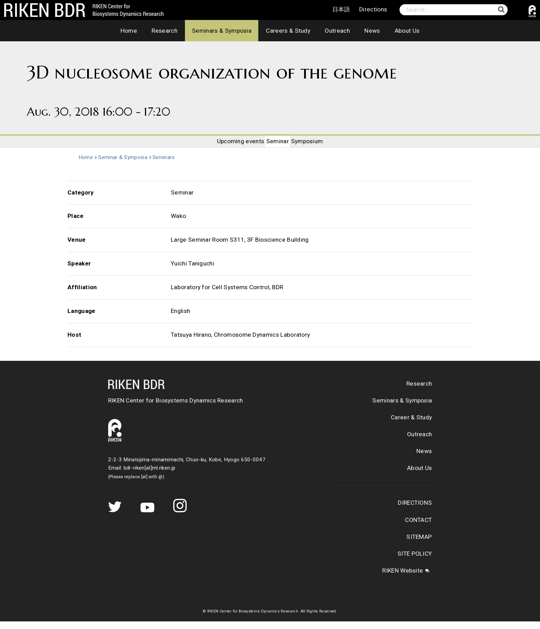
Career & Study (411, 424)
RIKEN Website (402, 578)
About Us (407, 30)
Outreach (337, 30)
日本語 (341, 9)
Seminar (277, 144)
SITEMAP (419, 544)
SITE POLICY (414, 561)
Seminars (165, 165)
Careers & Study (288, 30)
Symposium (315, 144)
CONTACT (418, 527)
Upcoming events (233, 144)
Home (129, 30)
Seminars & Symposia (221, 30)
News (372, 30)
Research (164, 30)
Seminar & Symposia (124, 165)
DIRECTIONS (415, 510)
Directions (373, 9)
